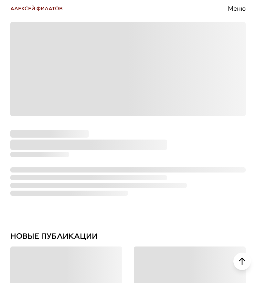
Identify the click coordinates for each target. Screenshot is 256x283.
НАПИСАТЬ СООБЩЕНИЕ (67, 213)
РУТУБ (24, 161)
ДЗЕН (23, 187)
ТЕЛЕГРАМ (35, 108)
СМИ (183, 134)
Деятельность (208, 109)
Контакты (196, 212)
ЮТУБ (23, 135)
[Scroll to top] (242, 261)
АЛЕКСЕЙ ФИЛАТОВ (36, 8)
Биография (200, 83)
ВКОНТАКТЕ (37, 82)
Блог (183, 160)
